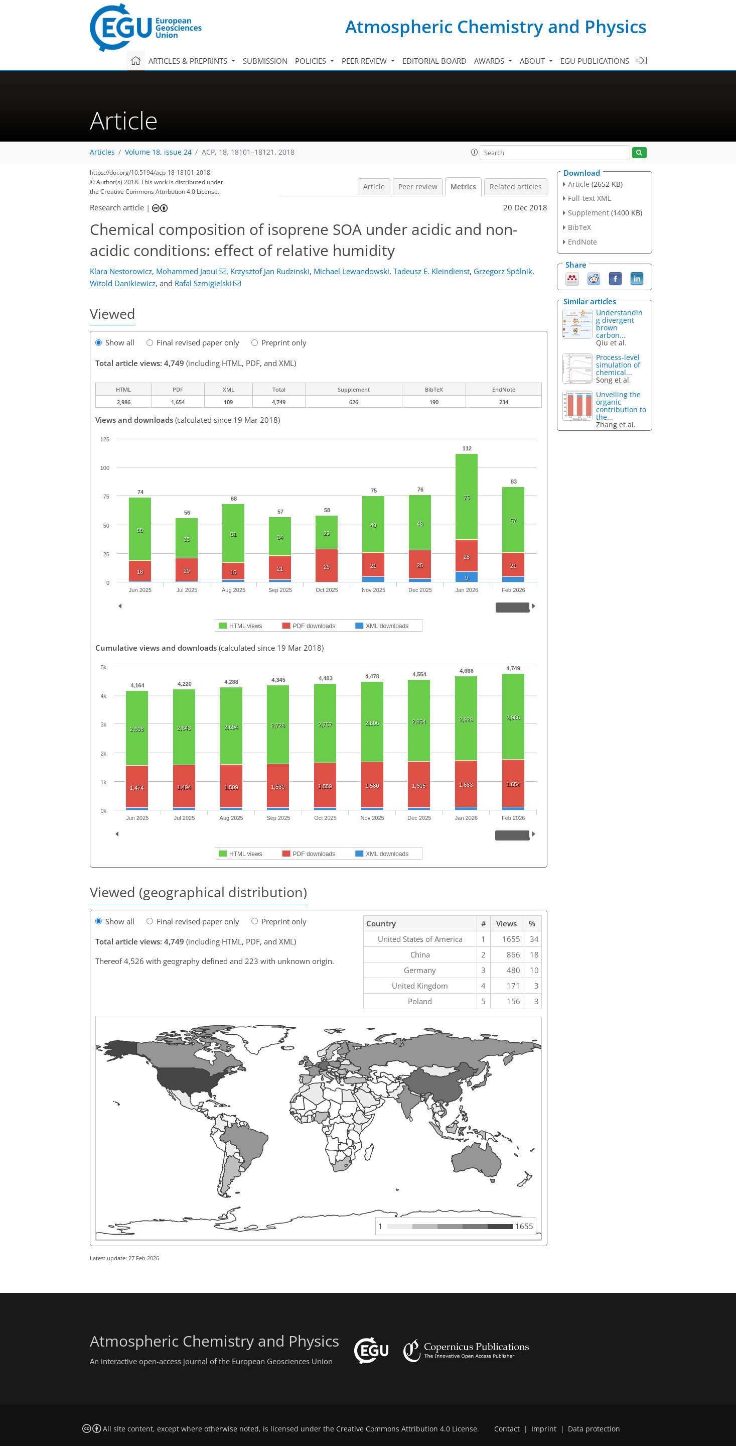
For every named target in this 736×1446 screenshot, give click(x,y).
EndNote (582, 242)
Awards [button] (490, 61)
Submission (265, 61)
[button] (474, 152)
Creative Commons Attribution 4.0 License (406, 1428)
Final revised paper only (192, 342)
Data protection (594, 1428)
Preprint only (279, 342)
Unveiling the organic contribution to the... (621, 406)
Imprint (543, 1428)
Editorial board (434, 61)
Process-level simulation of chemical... (618, 364)
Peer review (417, 186)
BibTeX (579, 227)
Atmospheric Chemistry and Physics (496, 26)
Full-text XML (589, 198)
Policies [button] (311, 61)
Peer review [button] (365, 61)
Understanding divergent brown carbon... (619, 324)
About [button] (533, 61)
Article (374, 186)
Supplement (588, 212)
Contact (507, 1428)
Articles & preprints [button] (189, 61)
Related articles (516, 186)
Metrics (463, 186)
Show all (114, 342)
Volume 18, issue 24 (158, 152)
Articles (102, 152)
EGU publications (594, 61)
